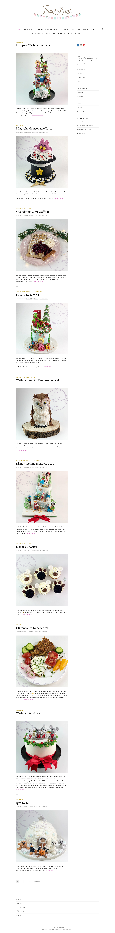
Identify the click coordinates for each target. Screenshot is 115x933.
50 (29, 881)
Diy (54, 33)
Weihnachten (83, 29)
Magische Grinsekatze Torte (34, 128)
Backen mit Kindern (68, 29)
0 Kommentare (43, 49)
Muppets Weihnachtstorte (33, 45)
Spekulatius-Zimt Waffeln (32, 212)
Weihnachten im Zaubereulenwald (38, 380)
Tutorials (39, 29)
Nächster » (37, 881)
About (69, 33)
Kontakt (78, 33)
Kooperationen (37, 33)
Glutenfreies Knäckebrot (32, 628)
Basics (48, 33)
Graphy (61, 929)
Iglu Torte (22, 803)
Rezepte (93, 29)
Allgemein (19, 42)
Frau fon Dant (60, 927)
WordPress (51, 929)
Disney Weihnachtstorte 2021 (35, 464)
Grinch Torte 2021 (27, 295)
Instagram (23, 911)
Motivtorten (28, 29)
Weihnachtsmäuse (28, 713)
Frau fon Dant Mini (52, 29)
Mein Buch (61, 33)
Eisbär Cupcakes (27, 547)
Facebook (22, 907)
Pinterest (18, 915)
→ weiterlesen (37, 115)
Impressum (19, 903)
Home (19, 29)
